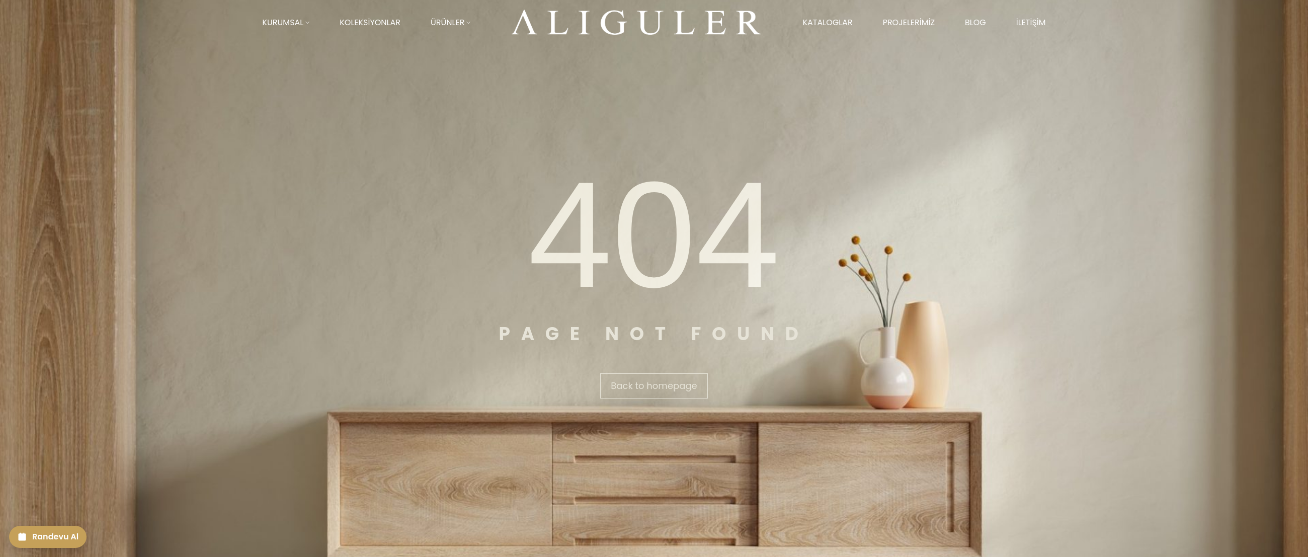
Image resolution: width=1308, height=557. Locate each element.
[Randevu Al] (48, 537)
